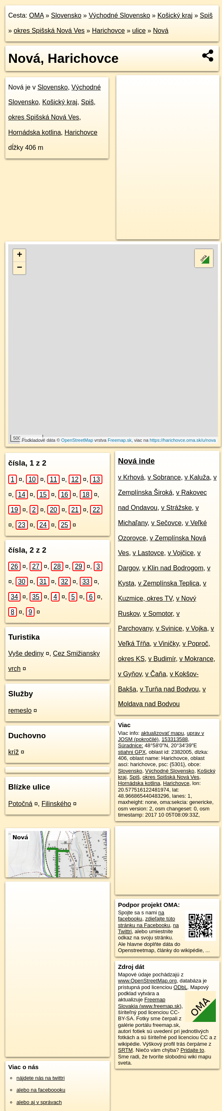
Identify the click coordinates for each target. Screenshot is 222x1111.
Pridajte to (192, 1050)
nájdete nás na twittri (40, 1078)
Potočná (20, 803)
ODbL (180, 987)
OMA (36, 15)
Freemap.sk (120, 440)
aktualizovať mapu (162, 733)
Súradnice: (130, 745)
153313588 (175, 739)
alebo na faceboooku (40, 1090)
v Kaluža (197, 477)
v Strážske (176, 507)
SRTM (125, 1050)
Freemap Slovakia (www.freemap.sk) (149, 1002)
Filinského (56, 803)
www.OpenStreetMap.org (147, 981)
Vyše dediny (26, 653)
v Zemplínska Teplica (168, 583)
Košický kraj (174, 15)
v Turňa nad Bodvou (169, 689)
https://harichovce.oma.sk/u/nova (183, 440)
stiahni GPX (132, 752)
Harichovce (108, 30)
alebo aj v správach (39, 1102)
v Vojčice (181, 552)
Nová (160, 30)
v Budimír (162, 658)
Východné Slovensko (119, 15)
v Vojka (196, 628)
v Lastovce (148, 552)
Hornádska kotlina (34, 132)
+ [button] (19, 255)
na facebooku (141, 915)
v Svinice (169, 628)
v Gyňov (130, 673)
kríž (13, 751)
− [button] (19, 268)
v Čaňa (155, 673)
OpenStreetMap (77, 440)
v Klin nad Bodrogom (173, 568)
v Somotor (158, 613)
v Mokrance (196, 658)
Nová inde (136, 461)
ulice (139, 30)
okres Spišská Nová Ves (49, 30)
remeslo (20, 710)
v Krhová (131, 477)
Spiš (206, 15)
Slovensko (66, 15)
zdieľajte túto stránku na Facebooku (146, 922)
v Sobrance (164, 477)
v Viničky (166, 643)
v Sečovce (166, 522)
